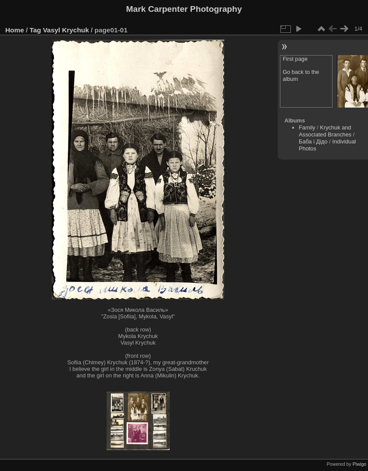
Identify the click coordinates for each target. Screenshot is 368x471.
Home (14, 30)
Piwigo (359, 464)
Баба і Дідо (313, 141)
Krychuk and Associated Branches (325, 131)
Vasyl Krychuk (66, 30)
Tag (35, 30)
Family (307, 127)
